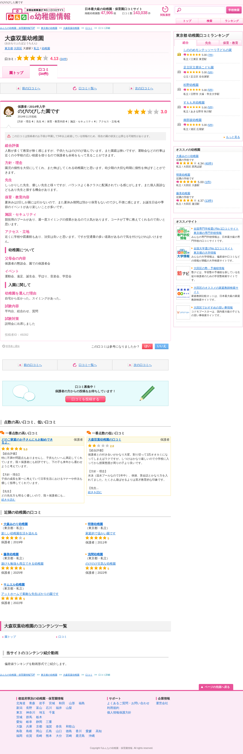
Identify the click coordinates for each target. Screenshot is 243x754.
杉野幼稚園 (191, 85)
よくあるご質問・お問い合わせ (128, 703)
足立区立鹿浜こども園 (198, 67)
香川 (79, 731)
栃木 (39, 717)
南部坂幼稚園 (192, 120)
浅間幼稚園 (95, 554)
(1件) (208, 182)
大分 (59, 735)
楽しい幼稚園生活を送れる (19, 533)
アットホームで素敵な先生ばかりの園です (30, 594)
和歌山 (70, 726)
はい (147, 346)
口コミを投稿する (85, 399)
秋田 (62, 703)
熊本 (49, 735)
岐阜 (29, 722)
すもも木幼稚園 (194, 102)
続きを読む (8, 499)
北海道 (20, 703)
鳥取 (19, 731)
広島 (49, 731)
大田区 (18, 48)
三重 (49, 722)
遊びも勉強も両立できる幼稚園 (22, 563)
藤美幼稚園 (11, 554)
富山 (39, 708)
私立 (36, 48)
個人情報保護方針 (119, 712)
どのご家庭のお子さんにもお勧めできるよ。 (27, 441)
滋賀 (49, 726)
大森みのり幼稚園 (15, 524)
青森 (32, 703)
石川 (49, 708)
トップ (187, 21)
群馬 (29, 717)
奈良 (59, 726)
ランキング (232, 21)
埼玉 (42, 712)
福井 (59, 708)
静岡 (39, 722)
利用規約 (113, 708)
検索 (209, 21)
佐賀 (29, 735)
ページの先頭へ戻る (217, 687)
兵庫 (29, 726)
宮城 (52, 703)
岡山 (39, 731)
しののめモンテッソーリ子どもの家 (207, 50)
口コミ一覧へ (88, 88)
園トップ (16, 73)
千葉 (52, 712)
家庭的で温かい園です (100, 533)
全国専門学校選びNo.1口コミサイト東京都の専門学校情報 (216, 231)
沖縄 (92, 735)
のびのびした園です (39, 111)
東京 (19, 712)
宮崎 (69, 735)
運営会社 (162, 703)
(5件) (210, 72)
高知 (99, 731)
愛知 (19, 722)
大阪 (19, 726)
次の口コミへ (144, 88)
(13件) (209, 200)
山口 (59, 731)
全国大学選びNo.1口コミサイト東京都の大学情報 (213, 250)
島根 (29, 731)
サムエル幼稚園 (14, 584)
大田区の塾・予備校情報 (209, 268)
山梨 (69, 708)
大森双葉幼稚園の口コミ (104, 439)
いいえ (161, 346)
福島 (82, 703)
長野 (29, 708)
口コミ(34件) (43, 71)
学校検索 (234, 10)
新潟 (19, 708)
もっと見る (233, 137)
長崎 (39, 735)
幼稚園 (46, 48)
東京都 (9, 48)
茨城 (19, 717)
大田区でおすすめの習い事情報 (213, 307)
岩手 (42, 703)
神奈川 (30, 712)
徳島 (69, 731)
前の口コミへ (31, 88)
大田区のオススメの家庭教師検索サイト (216, 290)
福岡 (19, 735)
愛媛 (89, 731)
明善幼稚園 (95, 524)
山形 (72, 703)
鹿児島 (80, 735)
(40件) (209, 163)
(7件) (210, 55)
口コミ (62, 636)
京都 (39, 726)
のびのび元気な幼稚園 (100, 563)
